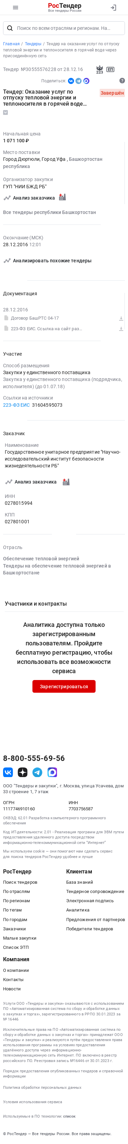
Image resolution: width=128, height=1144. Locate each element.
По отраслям (16, 891)
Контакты (13, 979)
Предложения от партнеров (95, 919)
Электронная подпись (90, 900)
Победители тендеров (89, 928)
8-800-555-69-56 (34, 758)
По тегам (12, 910)
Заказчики (14, 928)
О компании (16, 970)
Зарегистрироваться (64, 686)
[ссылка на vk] (8, 772)
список (69, 1116)
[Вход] (113, 7)
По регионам (16, 900)
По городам (15, 919)
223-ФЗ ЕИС (16, 405)
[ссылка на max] (52, 772)
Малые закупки (20, 938)
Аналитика (77, 910)
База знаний (80, 882)
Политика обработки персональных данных (42, 1087)
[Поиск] (10, 28)
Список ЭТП (16, 947)
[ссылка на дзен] (23, 772)
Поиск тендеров (20, 882)
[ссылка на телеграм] (37, 772)
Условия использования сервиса (32, 1102)
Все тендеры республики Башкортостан (49, 212)
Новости (12, 988)
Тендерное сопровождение (95, 891)
